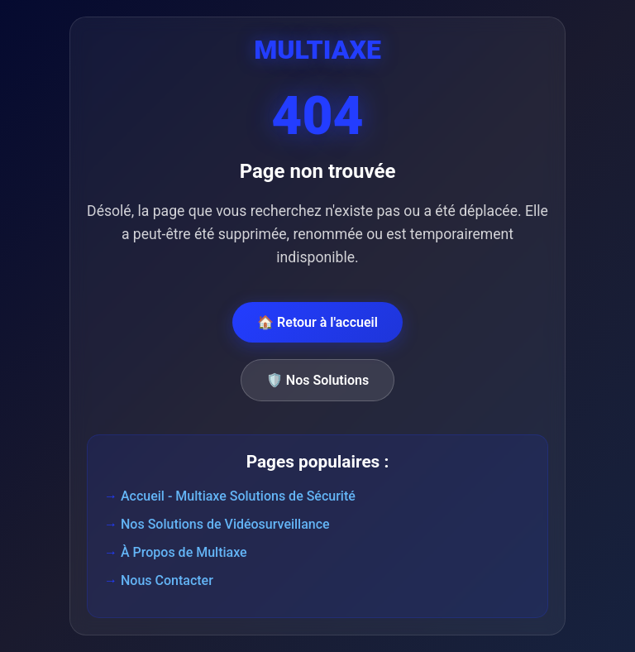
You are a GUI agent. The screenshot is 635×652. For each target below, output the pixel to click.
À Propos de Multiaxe (184, 552)
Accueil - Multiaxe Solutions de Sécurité (238, 496)
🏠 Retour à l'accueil (317, 322)
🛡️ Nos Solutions (317, 380)
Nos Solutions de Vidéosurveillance (225, 524)
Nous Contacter (167, 580)
